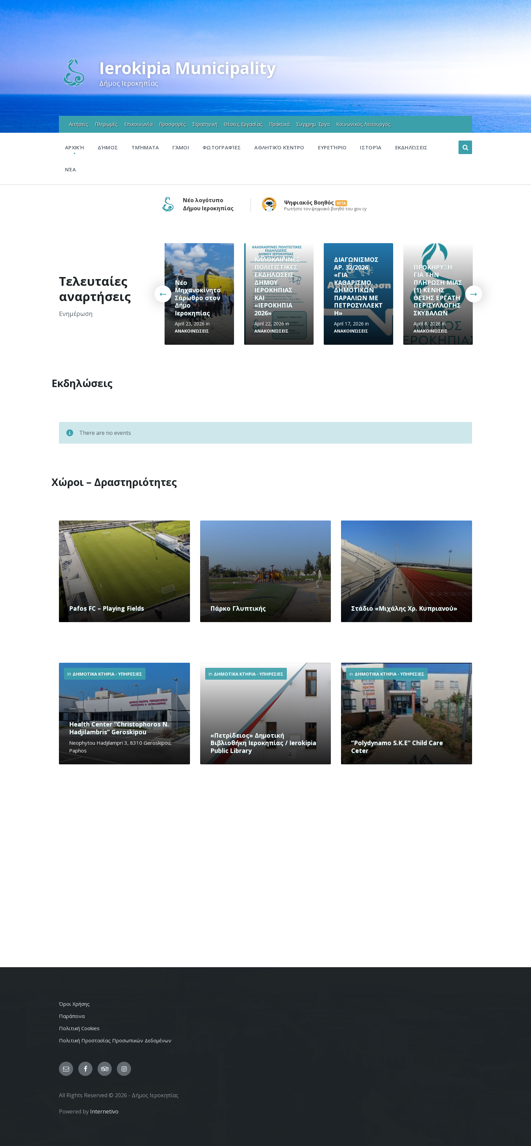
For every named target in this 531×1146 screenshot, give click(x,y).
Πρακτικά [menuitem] (279, 124)
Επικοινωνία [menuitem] (138, 124)
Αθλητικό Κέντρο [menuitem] (279, 147)
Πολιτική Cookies (79, 1028)
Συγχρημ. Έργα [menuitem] (313, 124)
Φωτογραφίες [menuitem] (222, 147)
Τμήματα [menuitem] (145, 147)
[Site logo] (74, 85)
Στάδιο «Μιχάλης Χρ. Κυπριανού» (404, 608)
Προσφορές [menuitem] (172, 124)
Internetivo (104, 1111)
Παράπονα (72, 1016)
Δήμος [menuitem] (108, 147)
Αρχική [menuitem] (74, 147)
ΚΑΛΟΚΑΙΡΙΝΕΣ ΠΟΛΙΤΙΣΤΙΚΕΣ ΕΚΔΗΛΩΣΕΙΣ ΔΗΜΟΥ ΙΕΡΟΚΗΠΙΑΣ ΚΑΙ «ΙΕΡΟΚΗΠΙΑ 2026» (277, 286)
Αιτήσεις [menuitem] (78, 124)
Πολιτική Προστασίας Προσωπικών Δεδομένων (115, 1040)
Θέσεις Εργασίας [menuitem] (243, 124)
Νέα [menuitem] (70, 169)
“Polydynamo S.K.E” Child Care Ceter (397, 747)
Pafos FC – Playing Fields (106, 608)
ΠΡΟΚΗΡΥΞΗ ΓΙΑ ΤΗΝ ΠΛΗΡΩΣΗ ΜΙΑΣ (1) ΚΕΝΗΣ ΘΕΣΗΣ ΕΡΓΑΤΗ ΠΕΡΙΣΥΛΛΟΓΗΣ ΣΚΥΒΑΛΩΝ (437, 290)
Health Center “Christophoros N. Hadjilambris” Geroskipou (119, 728)
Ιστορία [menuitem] (370, 147)
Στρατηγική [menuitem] (204, 124)
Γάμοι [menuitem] (180, 147)
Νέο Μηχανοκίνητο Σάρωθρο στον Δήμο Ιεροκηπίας (198, 297)
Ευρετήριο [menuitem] (332, 147)
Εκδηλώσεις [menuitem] (411, 147)
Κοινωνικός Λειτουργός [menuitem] (363, 124)
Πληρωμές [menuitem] (106, 124)
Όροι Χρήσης (74, 1003)
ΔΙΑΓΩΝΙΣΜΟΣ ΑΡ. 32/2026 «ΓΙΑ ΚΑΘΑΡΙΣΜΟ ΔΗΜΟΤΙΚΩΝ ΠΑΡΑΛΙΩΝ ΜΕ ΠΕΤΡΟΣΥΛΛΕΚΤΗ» (358, 286)
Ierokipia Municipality (187, 68)
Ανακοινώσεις (192, 331)
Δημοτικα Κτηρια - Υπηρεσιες (107, 674)
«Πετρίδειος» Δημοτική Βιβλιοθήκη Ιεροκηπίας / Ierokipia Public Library (263, 743)
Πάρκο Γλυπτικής (238, 608)
